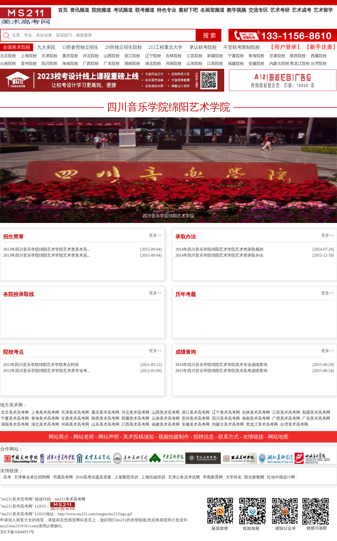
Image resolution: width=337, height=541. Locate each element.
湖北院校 (153, 63)
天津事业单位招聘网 (32, 477)
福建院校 (236, 63)
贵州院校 (29, 63)
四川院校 (49, 63)
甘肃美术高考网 (75, 418)
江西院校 (215, 63)
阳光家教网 (254, 477)
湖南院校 (132, 63)
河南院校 (174, 63)
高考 (7, 477)
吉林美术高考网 (256, 412)
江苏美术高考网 (286, 412)
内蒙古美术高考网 (228, 424)
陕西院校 (298, 56)
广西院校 (91, 63)
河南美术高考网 (75, 424)
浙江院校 (132, 56)
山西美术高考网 (166, 412)
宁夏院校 (236, 56)
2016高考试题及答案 (93, 477)
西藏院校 (319, 56)
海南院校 (70, 63)
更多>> (155, 235)
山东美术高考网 (105, 424)
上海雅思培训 (126, 477)
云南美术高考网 (166, 418)
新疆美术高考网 (316, 412)
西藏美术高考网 (135, 418)
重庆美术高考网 (105, 412)
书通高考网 (63, 477)
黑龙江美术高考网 (262, 424)
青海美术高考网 (45, 418)
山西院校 (112, 56)
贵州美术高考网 (196, 418)
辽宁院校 (153, 56)
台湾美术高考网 (294, 424)
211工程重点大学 (165, 47)
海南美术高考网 (256, 418)
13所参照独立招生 (80, 47)
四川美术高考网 (226, 418)
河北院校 (91, 56)
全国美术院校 (16, 47)
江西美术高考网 (135, 424)
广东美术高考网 (316, 418)
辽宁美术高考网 (226, 412)
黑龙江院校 (300, 63)
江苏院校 (194, 56)
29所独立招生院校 (123, 47)
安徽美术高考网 (196, 424)
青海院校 (256, 56)
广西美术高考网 (286, 418)
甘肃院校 (277, 56)
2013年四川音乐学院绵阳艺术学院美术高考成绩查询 (221, 371)
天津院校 (49, 56)
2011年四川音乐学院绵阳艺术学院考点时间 (41, 365)
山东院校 (194, 63)
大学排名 (234, 477)
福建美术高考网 (166, 424)
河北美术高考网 (135, 412)
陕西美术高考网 (105, 418)
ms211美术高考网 (70, 499)
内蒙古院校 (279, 63)
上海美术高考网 (45, 412)
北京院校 (8, 56)
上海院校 (29, 56)
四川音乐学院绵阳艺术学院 (168, 216)
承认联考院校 (203, 47)
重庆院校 (70, 56)
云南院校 (8, 63)
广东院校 (112, 63)
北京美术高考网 (15, 412)
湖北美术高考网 (45, 424)
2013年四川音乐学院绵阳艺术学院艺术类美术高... (46, 249)
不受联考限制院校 (241, 47)
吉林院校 (174, 56)
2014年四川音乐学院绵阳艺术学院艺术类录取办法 (219, 255)
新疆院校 (215, 56)
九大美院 (46, 47)
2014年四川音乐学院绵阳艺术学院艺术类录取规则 (219, 249)
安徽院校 (256, 63)
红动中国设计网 (281, 477)
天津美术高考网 (75, 412)
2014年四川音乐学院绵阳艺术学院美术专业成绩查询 (221, 365)
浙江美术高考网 (196, 412)
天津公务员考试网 (184, 477)
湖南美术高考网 (15, 424)
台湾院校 (319, 63)
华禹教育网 (213, 477)
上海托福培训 (153, 477)
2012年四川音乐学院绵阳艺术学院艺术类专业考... (46, 371)
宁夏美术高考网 (15, 418)
